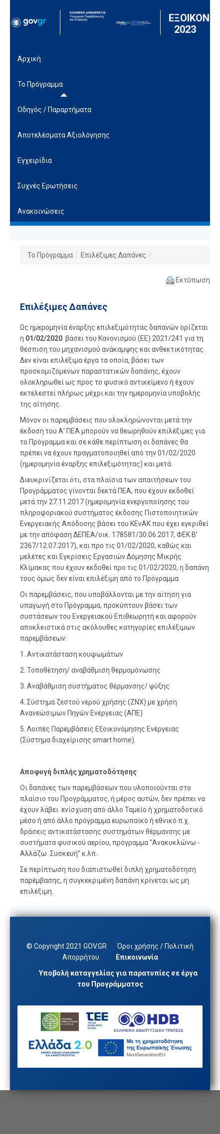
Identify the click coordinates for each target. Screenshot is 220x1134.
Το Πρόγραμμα (50, 255)
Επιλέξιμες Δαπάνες (113, 255)
